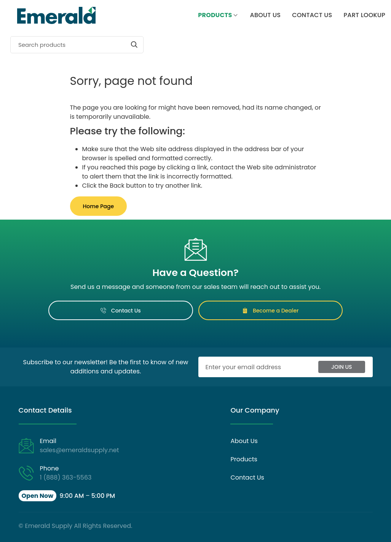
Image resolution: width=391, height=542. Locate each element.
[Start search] (134, 44)
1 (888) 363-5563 (66, 477)
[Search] (77, 44)
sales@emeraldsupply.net (79, 450)
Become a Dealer (270, 310)
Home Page (98, 206)
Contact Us (121, 310)
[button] (67, 496)
